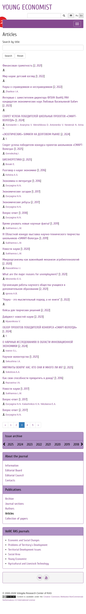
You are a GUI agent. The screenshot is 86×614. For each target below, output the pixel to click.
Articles (9, 513)
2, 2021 (37, 65)
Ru (77, 15)
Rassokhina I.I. (13, 268)
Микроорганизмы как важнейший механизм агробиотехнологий (41, 259)
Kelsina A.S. (12, 175)
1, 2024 (20, 120)
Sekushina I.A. (13, 361)
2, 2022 (58, 87)
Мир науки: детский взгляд (19, 76)
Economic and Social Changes (23, 540)
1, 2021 (63, 274)
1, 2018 (23, 213)
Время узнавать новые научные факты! (26, 223)
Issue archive (13, 436)
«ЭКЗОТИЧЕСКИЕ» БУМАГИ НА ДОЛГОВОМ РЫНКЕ (31, 134)
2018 (76, 444)
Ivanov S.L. (11, 350)
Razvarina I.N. (13, 382)
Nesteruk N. (71, 125)
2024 (20, 444)
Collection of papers (16, 518)
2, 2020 (7, 263)
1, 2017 (36, 191)
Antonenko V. (57, 125)
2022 (39, 444)
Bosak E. (10, 164)
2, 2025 (27, 159)
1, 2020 (25, 249)
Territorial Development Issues (24, 549)
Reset (20, 55)
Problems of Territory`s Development (28, 544)
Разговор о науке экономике (19, 170)
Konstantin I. (12, 125)
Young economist (27, 7)
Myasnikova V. (13, 321)
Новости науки (11, 249)
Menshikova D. (41, 125)
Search (8, 55)
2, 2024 (65, 134)
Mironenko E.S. (14, 279)
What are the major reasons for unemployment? (30, 274)
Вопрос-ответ (10, 213)
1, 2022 (40, 76)
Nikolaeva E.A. (48, 404)
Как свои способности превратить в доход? (28, 378)
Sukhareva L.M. (14, 228)
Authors (9, 508)
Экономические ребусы (16, 202)
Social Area (14, 554)
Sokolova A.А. (13, 372)
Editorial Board (13, 470)
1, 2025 (18, 149)
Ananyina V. (26, 125)
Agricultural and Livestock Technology (28, 563)
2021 (48, 444)
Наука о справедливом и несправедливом (27, 87)
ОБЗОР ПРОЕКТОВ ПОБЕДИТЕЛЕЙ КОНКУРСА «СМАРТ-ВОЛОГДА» (40, 327)
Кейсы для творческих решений (21, 310)
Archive (9, 498)
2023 (29, 444)
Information (12, 465)
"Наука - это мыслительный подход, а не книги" (31, 299)
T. (6, 139)
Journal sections (14, 504)
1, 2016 (41, 170)
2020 (58, 444)
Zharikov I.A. (12, 91)
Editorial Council (14, 475)
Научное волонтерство (16, 356)
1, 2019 (54, 223)
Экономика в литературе (17, 181)
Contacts (10, 480)
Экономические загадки (17, 191)
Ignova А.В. (12, 293)
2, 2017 (35, 202)
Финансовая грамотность (17, 65)
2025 (11, 444)
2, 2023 (7, 105)
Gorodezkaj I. (12, 153)
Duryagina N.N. (14, 185)
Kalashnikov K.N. (31, 404)
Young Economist (17, 558)
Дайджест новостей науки (18, 316)
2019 (67, 444)
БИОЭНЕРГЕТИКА (12, 159)
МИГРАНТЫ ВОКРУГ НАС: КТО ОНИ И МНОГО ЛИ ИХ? (33, 367)
